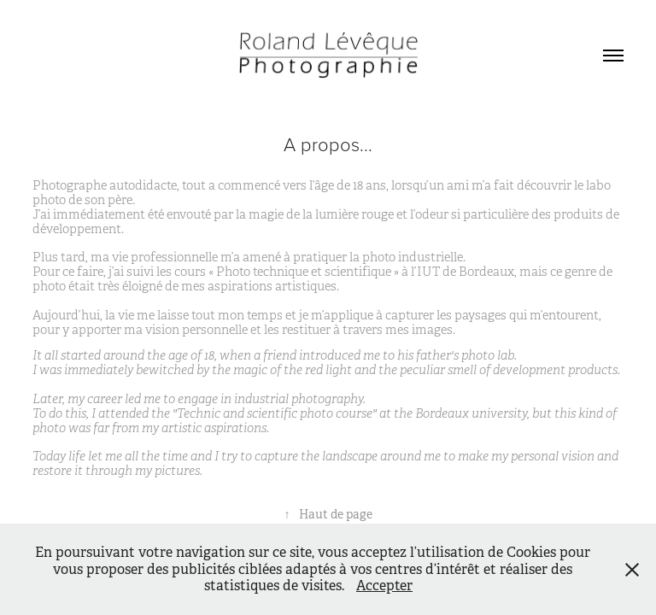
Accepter (384, 585)
